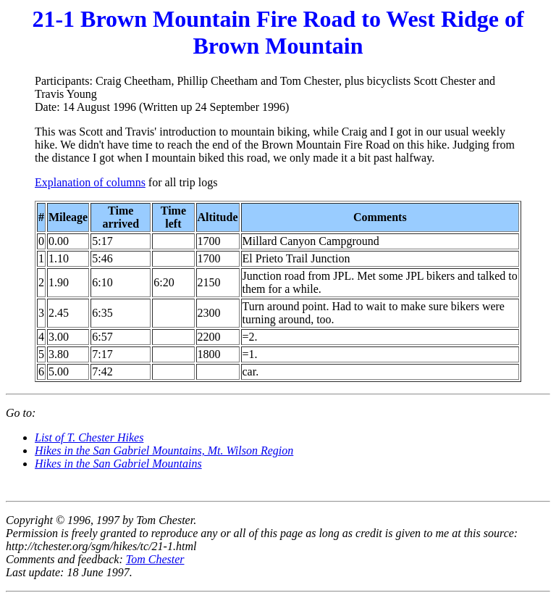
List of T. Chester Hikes (89, 437)
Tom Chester (155, 559)
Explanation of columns (90, 182)
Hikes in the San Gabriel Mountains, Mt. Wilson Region (164, 450)
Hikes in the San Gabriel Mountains (118, 463)
